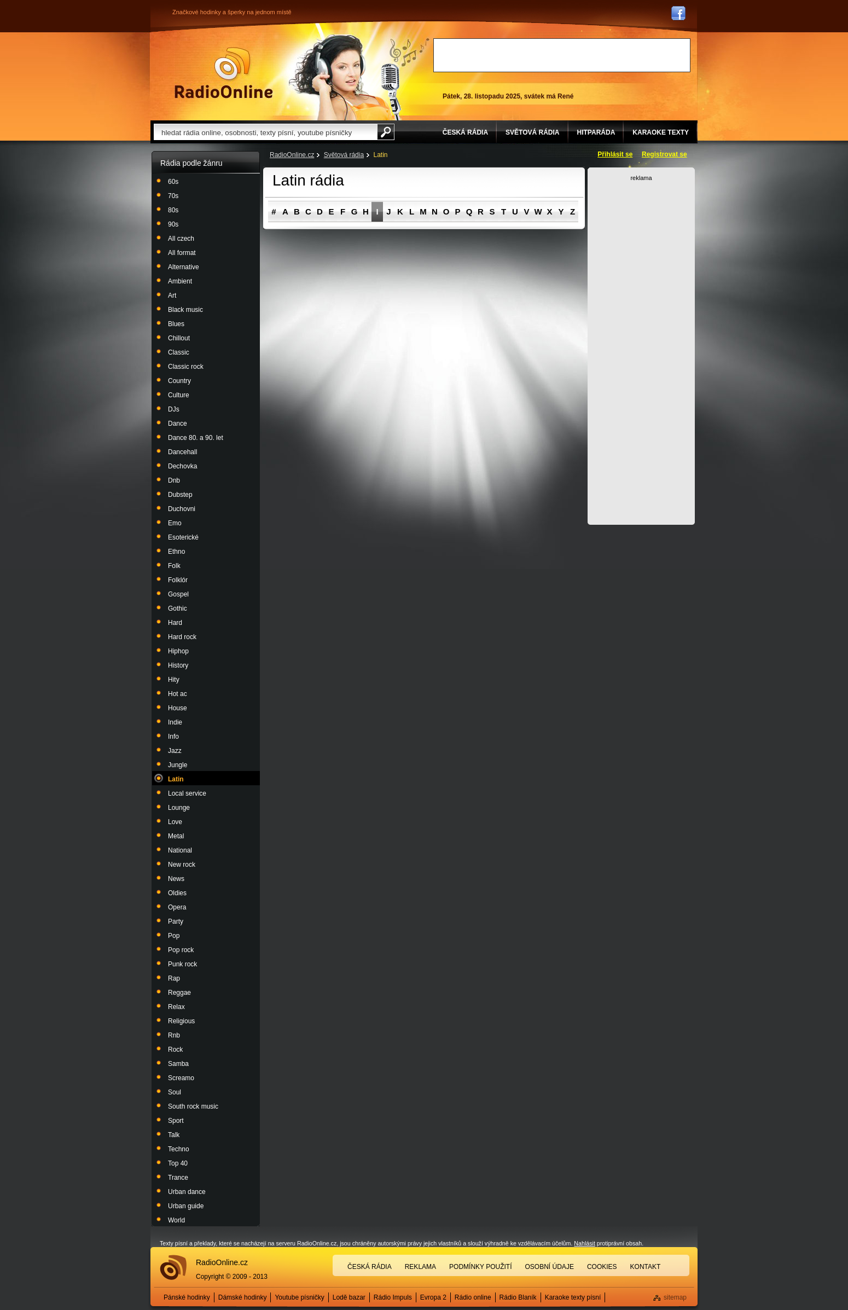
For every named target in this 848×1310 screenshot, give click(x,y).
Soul (174, 1092)
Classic (178, 352)
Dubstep (180, 495)
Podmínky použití (480, 1267)
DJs (173, 409)
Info (173, 736)
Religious (181, 1021)
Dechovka (182, 466)
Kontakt (645, 1267)
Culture (178, 395)
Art (172, 295)
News (176, 879)
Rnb (174, 1035)
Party (175, 921)
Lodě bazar (349, 1297)
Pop (173, 936)
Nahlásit (584, 1243)
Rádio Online (224, 72)
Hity (173, 679)
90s (173, 224)
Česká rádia (369, 1267)
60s (173, 182)
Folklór (178, 580)
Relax (176, 1007)
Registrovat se (664, 154)
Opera (177, 907)
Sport (176, 1120)
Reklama (420, 1267)
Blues (176, 324)
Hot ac (177, 694)
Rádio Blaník (518, 1297)
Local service (187, 793)
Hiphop (178, 651)
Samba (178, 1064)
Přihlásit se (614, 154)
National (180, 850)
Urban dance (187, 1192)
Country (179, 381)
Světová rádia (344, 155)
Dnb (174, 480)
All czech (181, 238)
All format (182, 253)
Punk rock (182, 964)
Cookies (602, 1267)
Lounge (179, 807)
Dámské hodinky (242, 1297)
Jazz (175, 751)
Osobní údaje (549, 1267)
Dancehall (182, 452)
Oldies (177, 893)
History (178, 665)
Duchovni (181, 509)
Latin (176, 779)
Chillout (179, 338)
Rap (174, 978)
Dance (177, 423)
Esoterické (183, 537)
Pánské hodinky (187, 1297)
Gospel (178, 594)
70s (173, 196)
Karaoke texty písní (573, 1297)
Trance (178, 1177)
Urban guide (186, 1206)
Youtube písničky (299, 1297)
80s (173, 210)
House (177, 708)
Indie (175, 722)
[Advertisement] (562, 55)
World (176, 1220)
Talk (173, 1135)
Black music (185, 310)
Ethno (176, 551)
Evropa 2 (433, 1297)
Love (175, 822)
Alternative (183, 267)
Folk (174, 566)
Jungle (177, 765)
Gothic (177, 608)
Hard (175, 623)
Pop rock (181, 950)
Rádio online (473, 1297)
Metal (176, 836)
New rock (181, 864)
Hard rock (182, 637)
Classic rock (186, 366)
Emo (175, 523)
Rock (175, 1049)
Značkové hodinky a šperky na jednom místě (232, 12)
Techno (178, 1149)
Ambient (180, 281)
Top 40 (178, 1163)
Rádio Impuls (393, 1297)
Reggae (179, 992)
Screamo (181, 1078)
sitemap (675, 1297)
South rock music (193, 1106)
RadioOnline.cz (292, 155)
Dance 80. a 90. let (195, 438)
